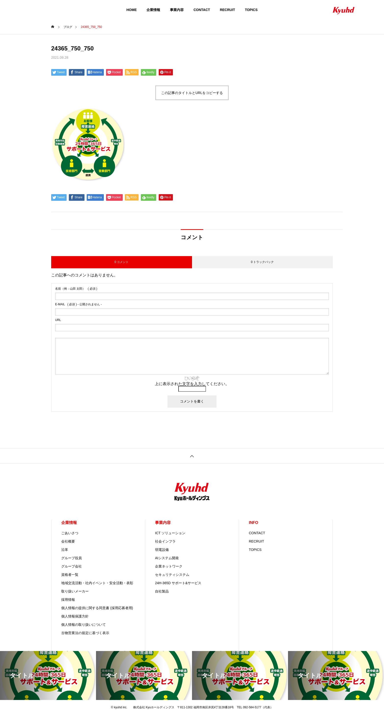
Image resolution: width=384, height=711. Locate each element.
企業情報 (153, 10)
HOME (131, 10)
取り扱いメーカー (75, 591)
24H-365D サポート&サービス (178, 583)
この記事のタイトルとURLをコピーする (192, 93)
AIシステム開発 (167, 558)
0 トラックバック (262, 262)
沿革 (64, 550)
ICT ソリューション (170, 533)
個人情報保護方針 (75, 616)
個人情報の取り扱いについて (83, 625)
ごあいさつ (69, 533)
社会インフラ (165, 541)
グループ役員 (71, 558)
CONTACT (201, 10)
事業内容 (177, 10)
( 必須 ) (76, 288)
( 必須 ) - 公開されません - (78, 304)
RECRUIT (227, 10)
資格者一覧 (69, 575)
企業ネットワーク (168, 566)
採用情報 (68, 600)
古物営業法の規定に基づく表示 (85, 633)
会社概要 (68, 541)
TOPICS (251, 10)
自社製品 (162, 591)
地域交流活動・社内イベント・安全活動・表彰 (97, 583)
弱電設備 (162, 550)
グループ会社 (71, 566)
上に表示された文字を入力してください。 (192, 384)
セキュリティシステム (172, 575)
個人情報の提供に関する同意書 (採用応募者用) (97, 608)
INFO (253, 523)
